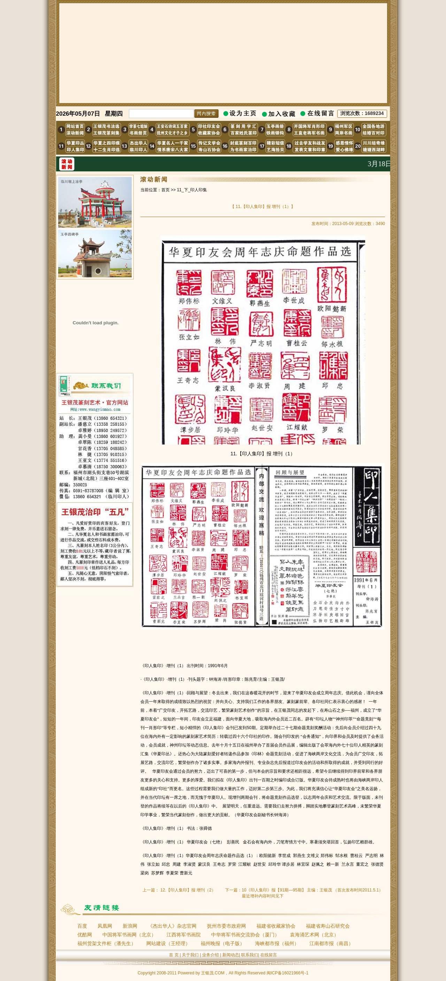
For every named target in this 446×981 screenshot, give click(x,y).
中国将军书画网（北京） (129, 934)
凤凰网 (105, 926)
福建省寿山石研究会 (328, 926)
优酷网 (84, 934)
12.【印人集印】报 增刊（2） (188, 890)
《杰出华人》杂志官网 (172, 926)
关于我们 (190, 954)
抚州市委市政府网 (226, 926)
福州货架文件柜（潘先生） (106, 943)
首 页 (173, 954)
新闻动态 (230, 954)
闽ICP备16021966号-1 (287, 973)
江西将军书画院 (184, 934)
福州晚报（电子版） (223, 943)
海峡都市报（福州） (277, 943)
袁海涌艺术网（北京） (314, 934)
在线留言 (268, 954)
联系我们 (249, 954)
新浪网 (130, 926)
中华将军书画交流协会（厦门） (245, 934)
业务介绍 (210, 954)
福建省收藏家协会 (275, 926)
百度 (82, 926)
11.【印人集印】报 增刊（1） (262, 206)
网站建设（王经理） (168, 943)
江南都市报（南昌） (331, 943)
